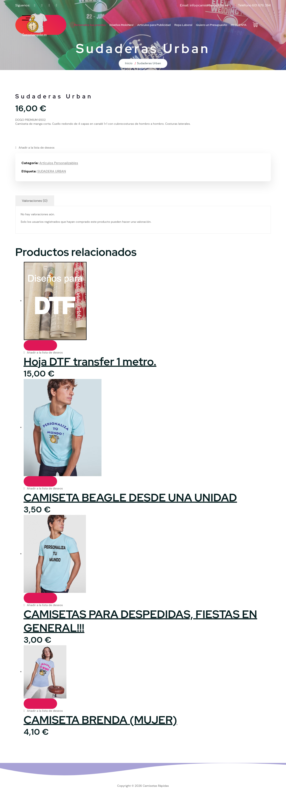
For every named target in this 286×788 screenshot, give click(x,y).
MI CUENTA (239, 25)
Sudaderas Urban (149, 63)
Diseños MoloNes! (121, 25)
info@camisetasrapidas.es (209, 5)
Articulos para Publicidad (154, 25)
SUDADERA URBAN (51, 171)
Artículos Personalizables (58, 163)
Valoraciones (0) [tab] (35, 201)
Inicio (128, 63)
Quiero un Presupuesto (211, 25)
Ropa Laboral (183, 25)
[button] (35, 148)
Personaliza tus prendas (90, 25)
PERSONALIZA (40, 345)
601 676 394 (261, 5)
